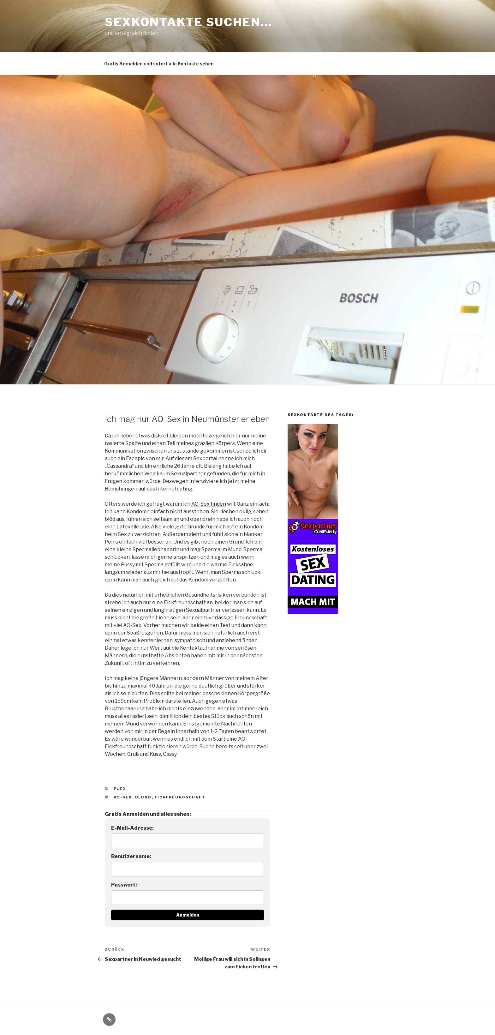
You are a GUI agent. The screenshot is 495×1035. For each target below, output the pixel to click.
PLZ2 (120, 788)
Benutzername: (131, 856)
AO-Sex (123, 797)
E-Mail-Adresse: (132, 828)
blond (143, 797)
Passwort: (124, 885)
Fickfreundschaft (180, 797)
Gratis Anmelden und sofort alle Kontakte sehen (159, 63)
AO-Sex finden (208, 504)
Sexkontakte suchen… (188, 22)
